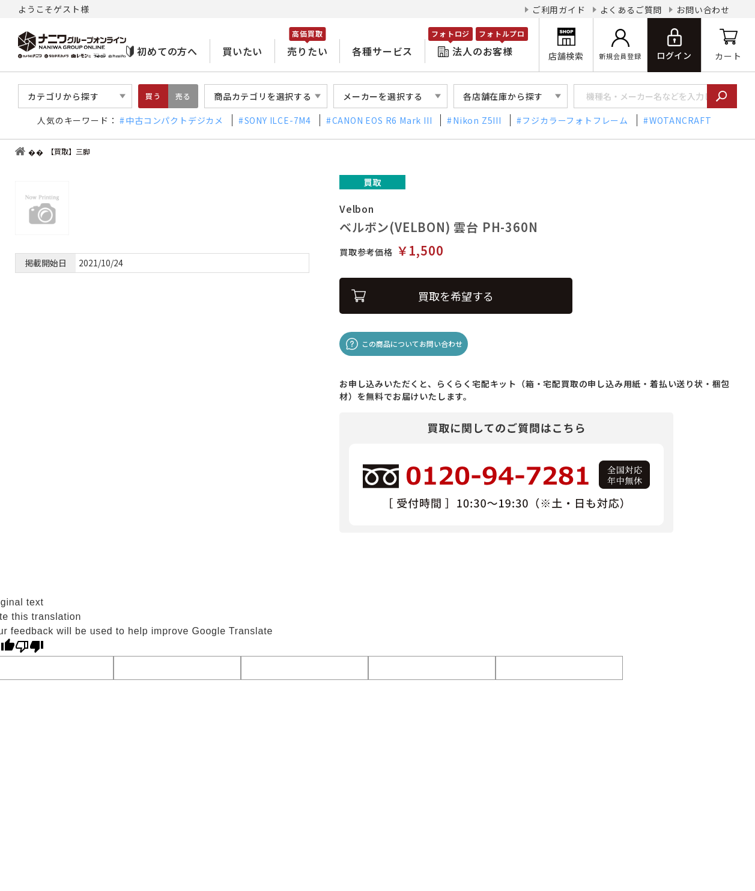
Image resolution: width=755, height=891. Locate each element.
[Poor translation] (29, 645)
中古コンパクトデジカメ (174, 120)
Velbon (356, 208)
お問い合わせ (703, 10)
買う (153, 96)
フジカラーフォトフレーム (575, 120)
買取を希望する (456, 296)
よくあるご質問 (631, 10)
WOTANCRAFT (680, 120)
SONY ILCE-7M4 (277, 120)
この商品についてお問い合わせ (412, 343)
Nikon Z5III (477, 120)
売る (183, 96)
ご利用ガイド (559, 10)
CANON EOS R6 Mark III (382, 120)
